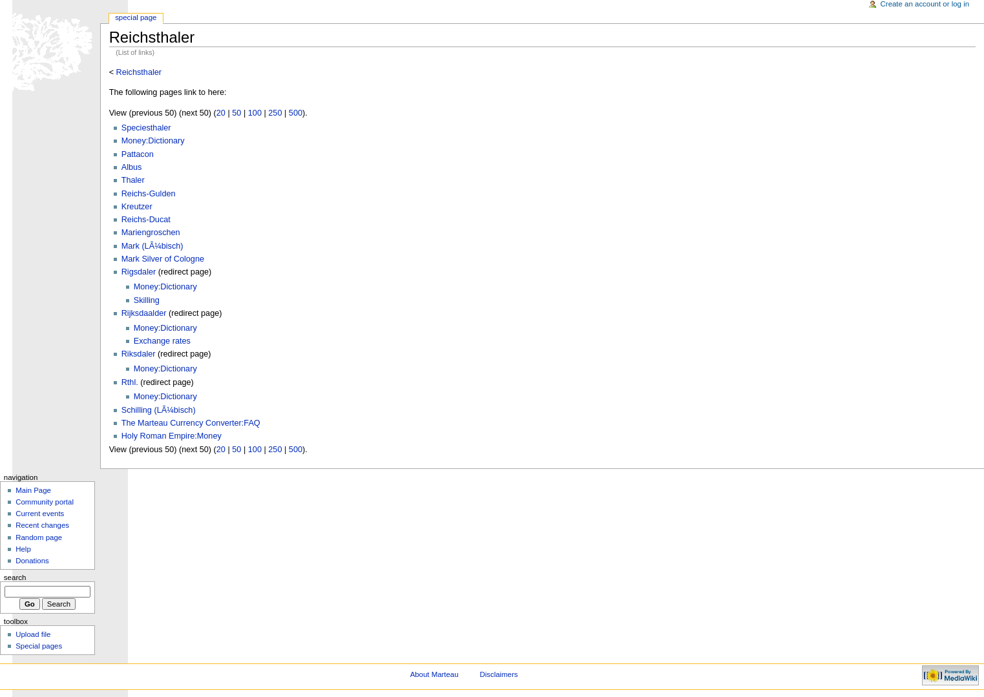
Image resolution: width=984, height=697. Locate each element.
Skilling (147, 300)
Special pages (39, 646)
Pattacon (137, 154)
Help (23, 549)
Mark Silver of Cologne (162, 259)
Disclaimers (498, 674)
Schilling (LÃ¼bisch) (158, 410)
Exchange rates (162, 341)
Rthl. (129, 382)
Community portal (45, 502)
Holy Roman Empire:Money (171, 436)
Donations (32, 561)
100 (255, 113)
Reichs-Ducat (146, 219)
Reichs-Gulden (148, 193)
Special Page (135, 17)
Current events (40, 513)
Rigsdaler (138, 271)
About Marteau (434, 674)
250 (275, 113)
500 (295, 113)
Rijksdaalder (144, 313)
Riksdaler (138, 354)
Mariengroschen (150, 232)
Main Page (33, 490)
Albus (131, 167)
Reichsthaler (139, 72)
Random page (39, 537)
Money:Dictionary (153, 140)
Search (15, 577)
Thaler (133, 180)
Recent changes (42, 525)
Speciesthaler (146, 127)
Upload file (33, 634)
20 (220, 113)
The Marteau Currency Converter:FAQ (190, 423)
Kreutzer (136, 206)
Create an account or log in (925, 4)
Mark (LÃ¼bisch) (152, 246)
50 (236, 113)
